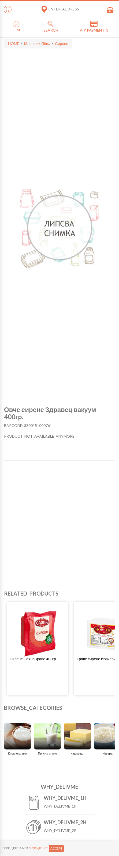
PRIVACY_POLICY (37, 848)
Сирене (61, 43)
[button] (37, 659)
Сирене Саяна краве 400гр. (33, 659)
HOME (13, 43)
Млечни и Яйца (37, 43)
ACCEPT (56, 848)
